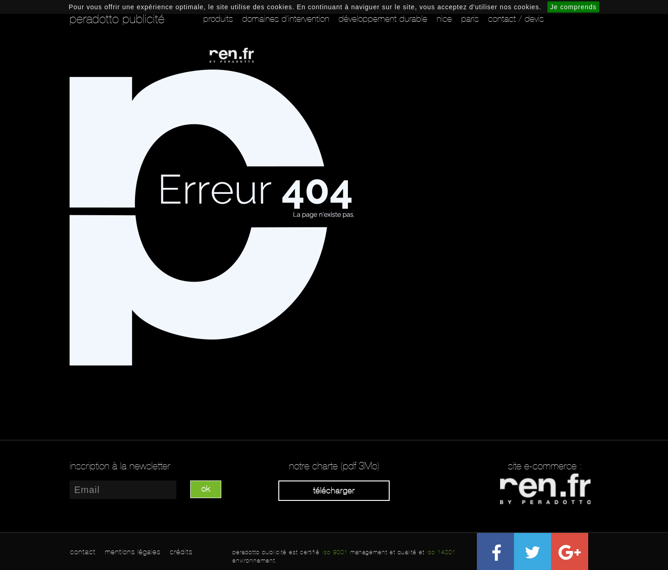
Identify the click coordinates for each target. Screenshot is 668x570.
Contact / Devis (516, 18)
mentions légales (133, 552)
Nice (444, 18)
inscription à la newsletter (120, 466)
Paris (470, 18)
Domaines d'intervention (285, 18)
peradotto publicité (117, 19)
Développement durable (383, 18)
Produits (218, 18)
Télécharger (334, 490)
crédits (181, 552)
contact (83, 552)
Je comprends (573, 7)
